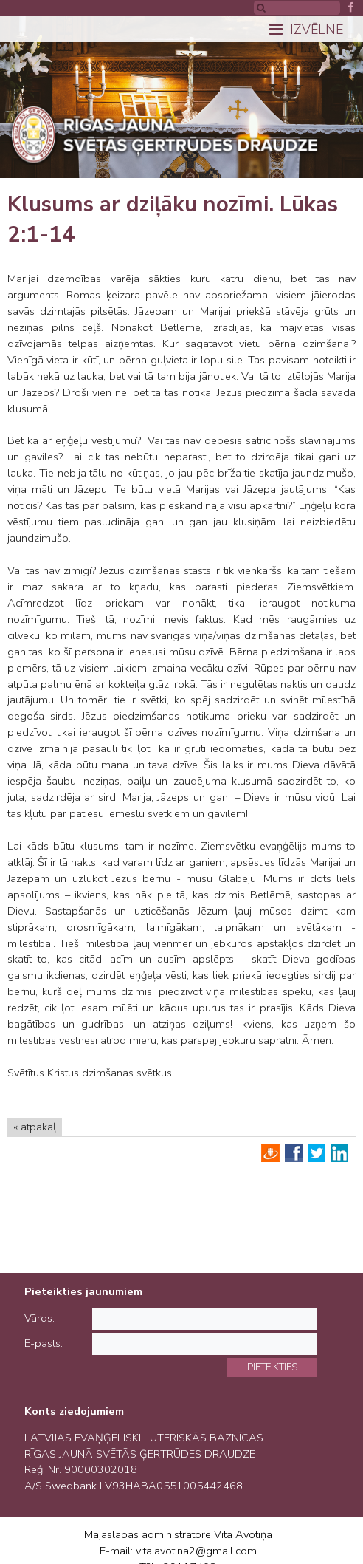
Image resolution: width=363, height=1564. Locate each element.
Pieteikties (272, 1367)
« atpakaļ (34, 1126)
